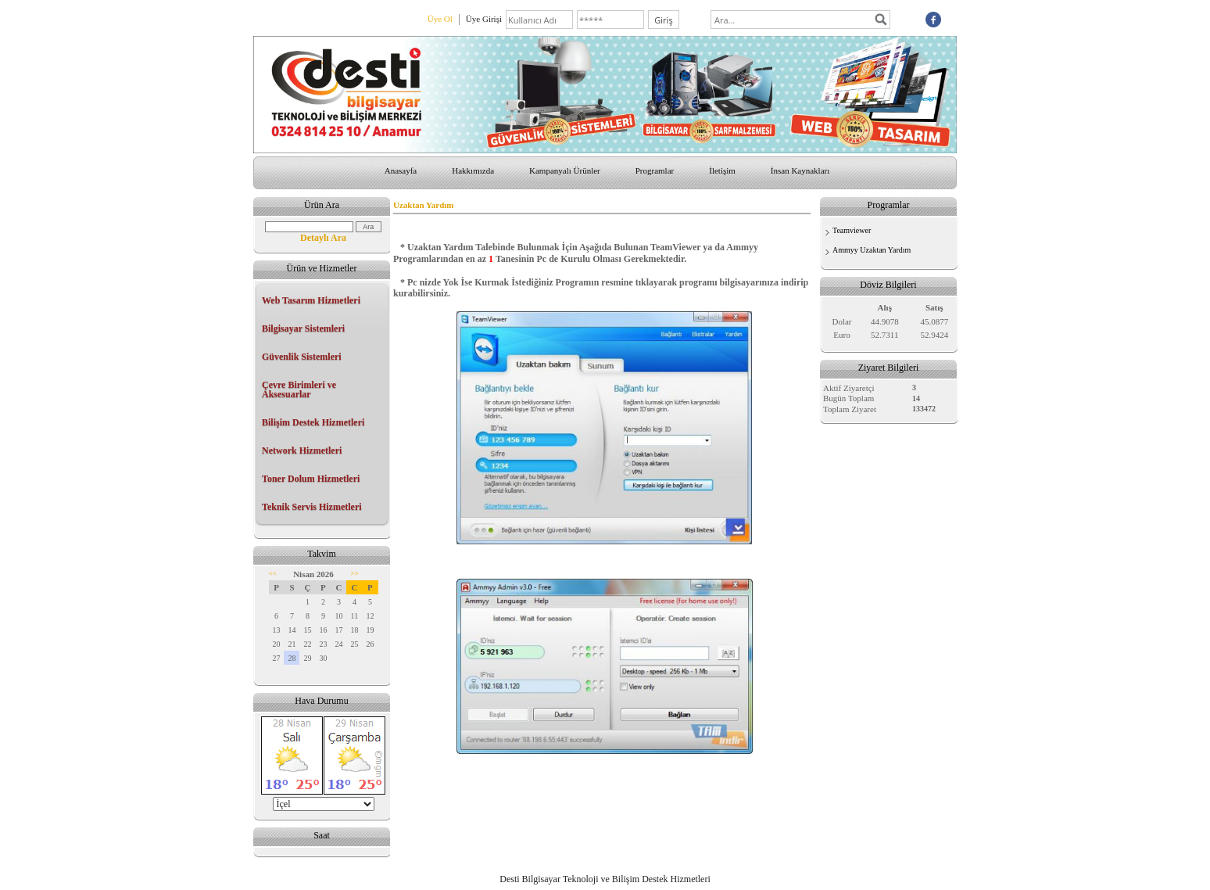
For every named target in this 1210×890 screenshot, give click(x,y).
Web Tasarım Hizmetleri (311, 300)
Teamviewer (851, 230)
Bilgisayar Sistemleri (303, 328)
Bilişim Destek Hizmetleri (313, 422)
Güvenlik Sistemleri (302, 356)
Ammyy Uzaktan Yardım (871, 250)
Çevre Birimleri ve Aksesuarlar (299, 389)
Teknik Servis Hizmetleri (312, 506)
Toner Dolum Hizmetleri (311, 478)
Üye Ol (440, 18)
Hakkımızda (473, 170)
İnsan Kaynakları (800, 170)
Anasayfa (401, 170)
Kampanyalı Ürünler (564, 170)
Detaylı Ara (323, 237)
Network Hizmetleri (302, 450)
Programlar (654, 170)
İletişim (722, 170)
